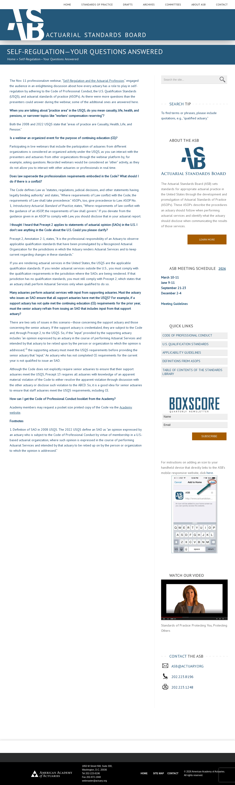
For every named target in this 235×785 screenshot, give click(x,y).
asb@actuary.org (187, 666)
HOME (144, 773)
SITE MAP (158, 773)
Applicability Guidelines (181, 352)
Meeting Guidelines (174, 304)
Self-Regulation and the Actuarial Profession (93, 81)
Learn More (207, 239)
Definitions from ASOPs (181, 361)
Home (11, 59)
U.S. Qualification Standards (185, 344)
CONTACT (172, 773)
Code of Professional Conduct (187, 335)
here (210, 473)
